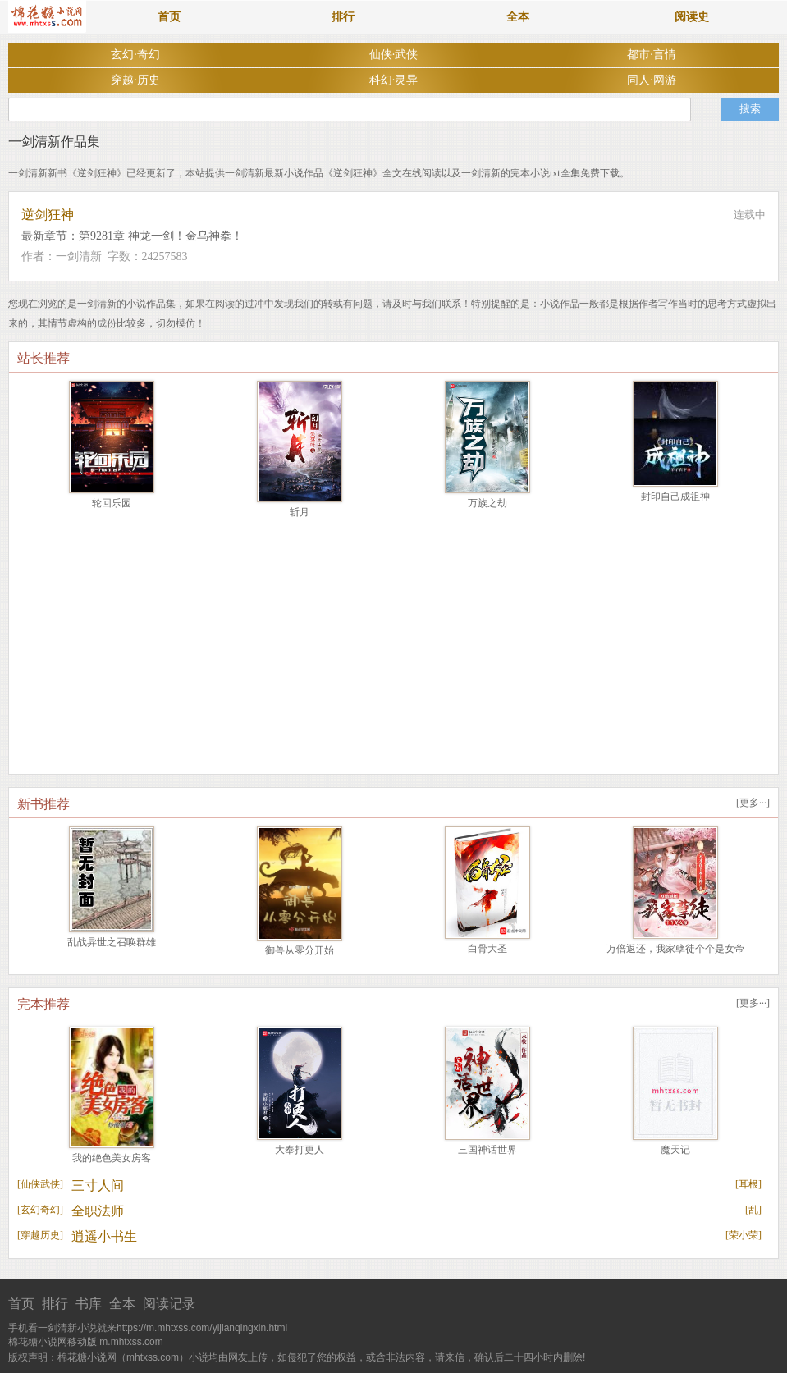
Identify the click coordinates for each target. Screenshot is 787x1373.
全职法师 (97, 1211)
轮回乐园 (111, 503)
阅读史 (692, 17)
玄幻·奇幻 (135, 54)
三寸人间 (97, 1185)
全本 (517, 17)
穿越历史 (40, 1235)
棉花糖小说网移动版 (52, 1342)
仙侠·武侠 (394, 54)
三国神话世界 (487, 1150)
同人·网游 (651, 80)
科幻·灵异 (394, 80)
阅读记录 (169, 1304)
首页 (169, 17)
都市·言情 (651, 54)
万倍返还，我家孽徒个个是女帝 (675, 948)
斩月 (299, 512)
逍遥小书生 (104, 1236)
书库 (88, 1304)
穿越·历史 (135, 80)
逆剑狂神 (47, 215)
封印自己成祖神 (675, 496)
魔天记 (675, 1150)
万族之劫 (487, 503)
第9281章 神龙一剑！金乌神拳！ (161, 236)
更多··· (752, 802)
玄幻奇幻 (40, 1209)
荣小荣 (743, 1235)
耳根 (748, 1184)
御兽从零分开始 (299, 950)
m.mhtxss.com (130, 1342)
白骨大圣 (487, 948)
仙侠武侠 (40, 1184)
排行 (343, 17)
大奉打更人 (299, 1150)
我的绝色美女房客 (111, 1158)
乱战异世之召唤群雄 (111, 942)
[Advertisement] (393, 651)
